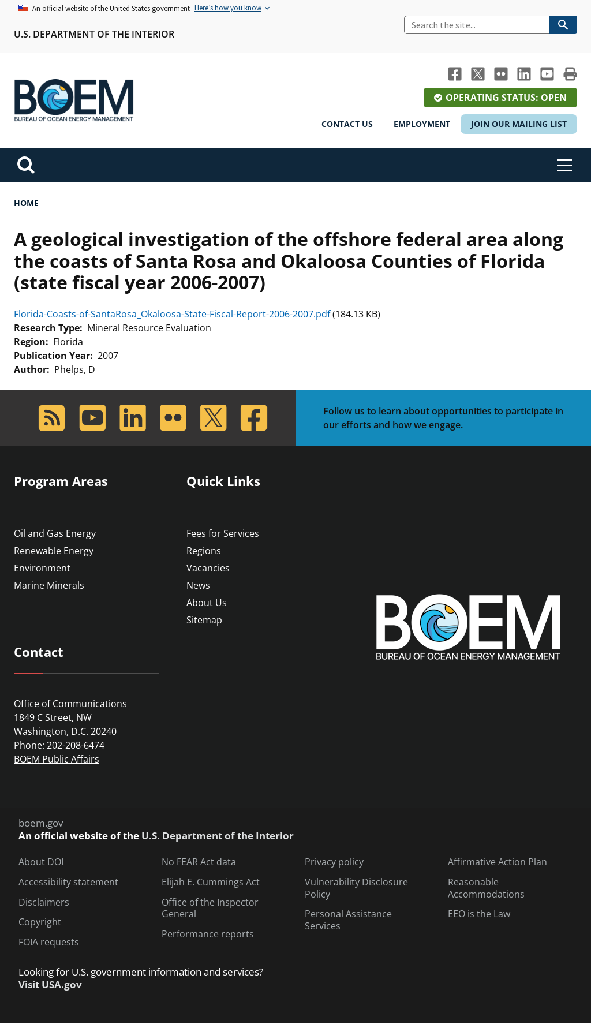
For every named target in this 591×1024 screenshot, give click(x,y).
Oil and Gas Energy (55, 533)
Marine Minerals (49, 585)
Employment (422, 123)
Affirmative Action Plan (497, 862)
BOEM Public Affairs (56, 759)
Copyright (39, 922)
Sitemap (204, 620)
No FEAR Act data (199, 862)
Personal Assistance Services (348, 920)
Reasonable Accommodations (486, 888)
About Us (206, 602)
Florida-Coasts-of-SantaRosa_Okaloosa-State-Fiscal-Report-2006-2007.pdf (172, 314)
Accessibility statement (68, 882)
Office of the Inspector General (210, 908)
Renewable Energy (53, 550)
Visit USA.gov (50, 984)
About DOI (40, 862)
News (198, 585)
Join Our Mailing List (519, 123)
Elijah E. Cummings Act (211, 882)
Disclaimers (43, 902)
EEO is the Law (479, 914)
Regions (203, 550)
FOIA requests (48, 942)
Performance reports (208, 934)
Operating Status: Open (506, 97)
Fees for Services (222, 533)
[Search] (476, 25)
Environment (42, 568)
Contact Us (347, 123)
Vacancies (208, 568)
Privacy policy (334, 862)
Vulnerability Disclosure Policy (356, 888)
